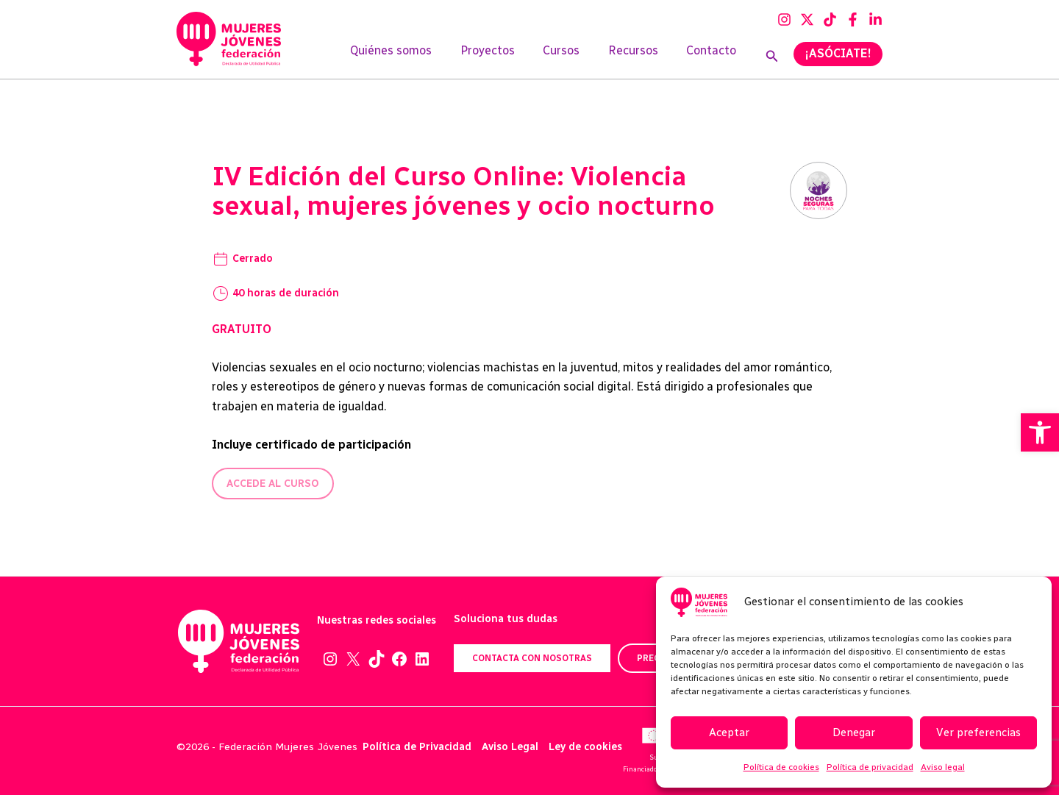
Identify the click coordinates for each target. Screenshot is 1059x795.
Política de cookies (781, 767)
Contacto (714, 56)
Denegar (853, 732)
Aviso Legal (510, 747)
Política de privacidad (870, 767)
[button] (1040, 432)
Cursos (573, 56)
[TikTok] (830, 19)
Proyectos (504, 56)
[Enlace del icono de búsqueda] (772, 56)
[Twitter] (807, 19)
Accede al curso (273, 483)
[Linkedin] (876, 19)
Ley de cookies (585, 747)
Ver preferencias (978, 732)
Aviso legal (943, 767)
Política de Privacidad (417, 747)
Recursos (641, 56)
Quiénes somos (413, 56)
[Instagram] (784, 19)
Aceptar (729, 732)
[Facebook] (853, 19)
